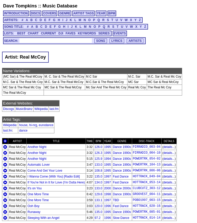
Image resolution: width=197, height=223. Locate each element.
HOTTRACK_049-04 (147, 176)
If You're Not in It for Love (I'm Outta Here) (56, 182)
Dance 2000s (122, 188)
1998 (107, 194)
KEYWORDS (87, 33)
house (23, 125)
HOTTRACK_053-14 (147, 182)
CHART (33, 33)
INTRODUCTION (16, 13)
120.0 (98, 206)
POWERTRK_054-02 (147, 159)
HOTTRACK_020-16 (147, 206)
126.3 (98, 153)
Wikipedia (41, 109)
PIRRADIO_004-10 (147, 153)
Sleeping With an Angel (43, 218)
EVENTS (120, 33)
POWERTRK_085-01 (147, 212)
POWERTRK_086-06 (147, 170)
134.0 (98, 182)
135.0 (98, 176)
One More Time (38, 194)
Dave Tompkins (20, 5)
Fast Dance (121, 176)
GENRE (64, 13)
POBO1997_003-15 (147, 200)
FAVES (70, 33)
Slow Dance (121, 218)
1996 (107, 206)
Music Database (60, 5)
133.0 (98, 164)
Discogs (8, 109)
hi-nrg (33, 125)
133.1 (98, 200)
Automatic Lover (38, 164)
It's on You (34, 188)
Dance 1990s (122, 147)
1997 (107, 176)
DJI (60, 33)
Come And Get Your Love (44, 170)
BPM (112, 13)
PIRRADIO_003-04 (147, 147)
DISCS (35, 13)
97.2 (98, 218)
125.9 (98, 159)
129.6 (98, 194)
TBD (116, 200)
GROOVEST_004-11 (147, 194)
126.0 (98, 147)
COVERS (49, 13)
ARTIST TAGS (83, 13)
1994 (107, 159)
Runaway (33, 212)
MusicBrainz (24, 109)
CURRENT (48, 33)
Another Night (36, 147)
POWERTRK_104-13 (147, 164)
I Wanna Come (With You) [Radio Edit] (53, 176)
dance (23, 130)
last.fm (54, 109)
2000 (107, 188)
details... (169, 147)
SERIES (104, 33)
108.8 (98, 170)
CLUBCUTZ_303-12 (147, 188)
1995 (107, 147)
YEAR (101, 13)
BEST (21, 33)
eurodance (46, 125)
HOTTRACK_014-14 (147, 218)
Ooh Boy (33, 206)
